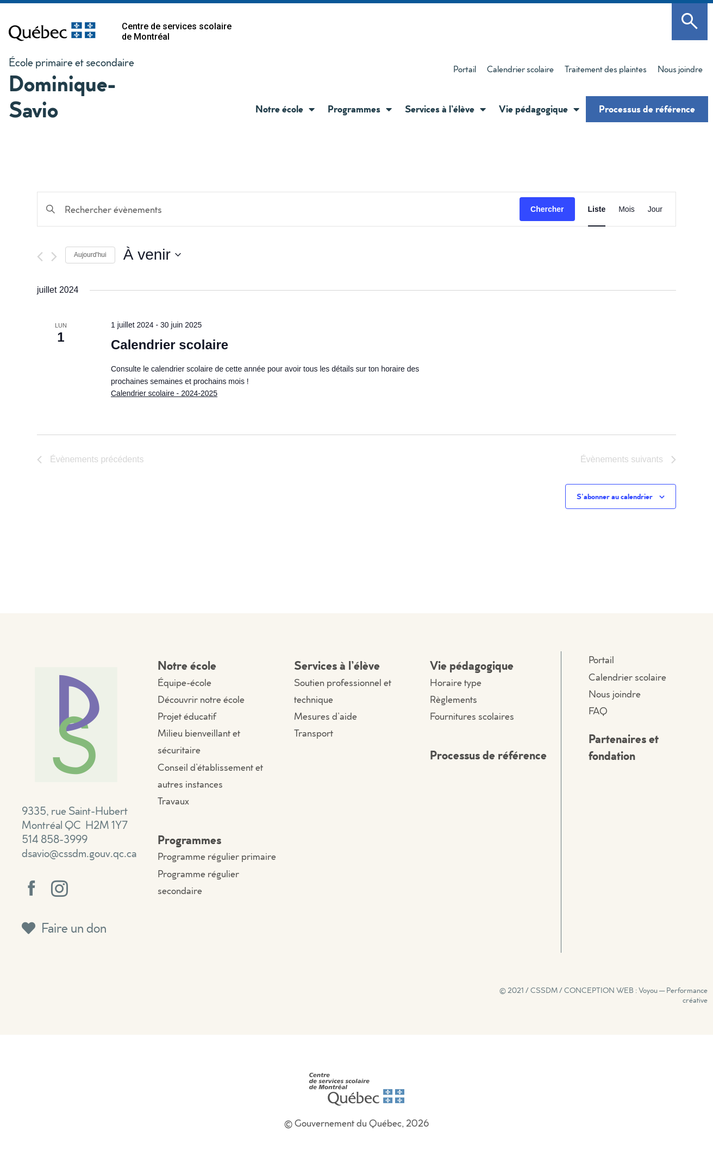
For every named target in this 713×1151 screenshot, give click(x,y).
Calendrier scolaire (520, 69)
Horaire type (455, 682)
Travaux (173, 801)
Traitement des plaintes (606, 69)
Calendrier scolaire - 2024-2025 (164, 393)
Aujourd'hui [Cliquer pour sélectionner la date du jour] (90, 255)
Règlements (453, 699)
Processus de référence (647, 109)
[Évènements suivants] (54, 256)
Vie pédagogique (539, 109)
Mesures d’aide (325, 716)
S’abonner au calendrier (615, 496)
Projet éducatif (187, 716)
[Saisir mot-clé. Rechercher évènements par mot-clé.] (278, 209)
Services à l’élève (445, 109)
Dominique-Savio (62, 95)
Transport (313, 733)
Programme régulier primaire (217, 856)
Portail (464, 69)
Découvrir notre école (201, 699)
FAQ (598, 711)
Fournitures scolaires (472, 716)
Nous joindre (680, 69)
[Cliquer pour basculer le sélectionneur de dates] (152, 255)
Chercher (547, 209)
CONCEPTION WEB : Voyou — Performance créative (636, 995)
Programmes (360, 109)
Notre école (285, 109)
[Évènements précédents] (40, 256)
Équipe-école (184, 682)
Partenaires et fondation (624, 747)
